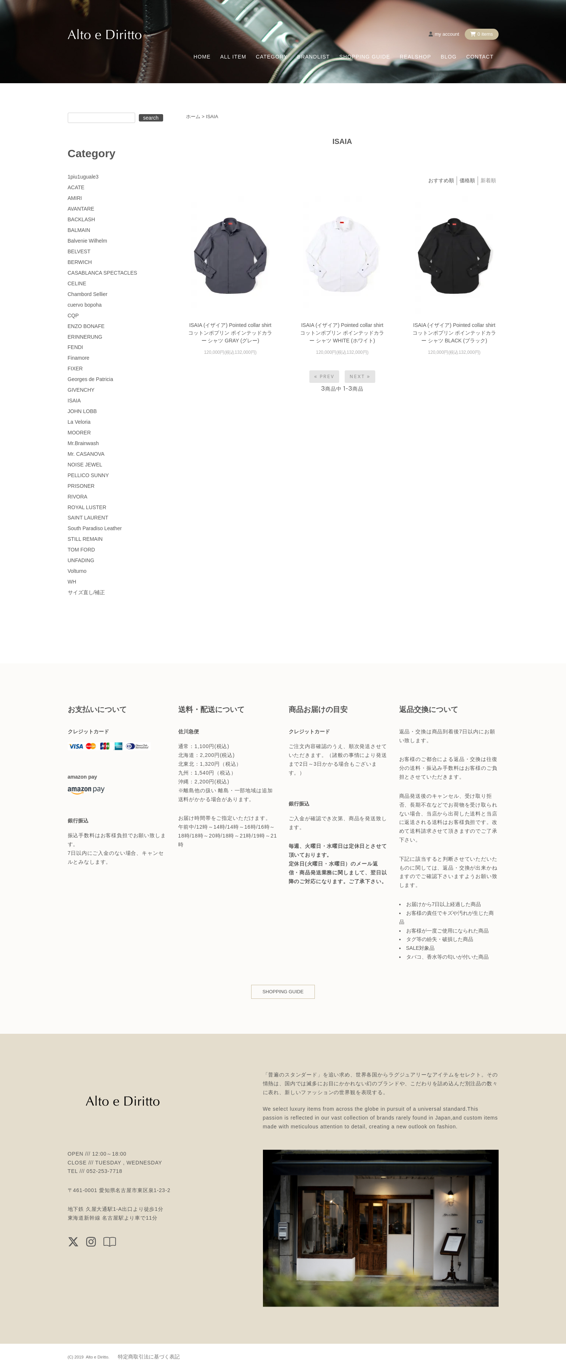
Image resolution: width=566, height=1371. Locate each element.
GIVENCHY (81, 390)
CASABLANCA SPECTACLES (102, 273)
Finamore (78, 358)
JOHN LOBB (82, 411)
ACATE (76, 187)
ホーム (193, 116)
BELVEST (79, 251)
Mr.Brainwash (83, 443)
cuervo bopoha (85, 305)
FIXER (75, 368)
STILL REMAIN (85, 539)
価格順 (467, 180)
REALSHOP (415, 57)
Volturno (77, 571)
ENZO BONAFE (86, 326)
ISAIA (212, 116)
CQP (73, 315)
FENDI (75, 347)
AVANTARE (81, 209)
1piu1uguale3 (83, 177)
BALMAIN (79, 230)
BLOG (449, 57)
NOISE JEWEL (85, 465)
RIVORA (78, 497)
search (150, 118)
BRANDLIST (313, 57)
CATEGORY (272, 57)
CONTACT (479, 57)
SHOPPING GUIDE (365, 57)
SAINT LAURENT (88, 518)
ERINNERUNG (85, 337)
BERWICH (80, 262)
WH (72, 582)
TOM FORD (81, 550)
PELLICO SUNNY (88, 475)
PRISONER (81, 486)
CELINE (77, 283)
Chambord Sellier (88, 294)
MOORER (79, 433)
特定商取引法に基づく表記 (149, 1358)
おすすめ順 (441, 180)
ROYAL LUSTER (87, 507)
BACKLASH (81, 219)
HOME (202, 57)
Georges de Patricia (90, 379)
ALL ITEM (233, 57)
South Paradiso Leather (95, 528)
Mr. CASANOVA (86, 454)
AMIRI (75, 198)
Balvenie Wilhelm (87, 241)
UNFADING (81, 560)
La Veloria (79, 422)
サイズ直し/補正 (86, 592)
